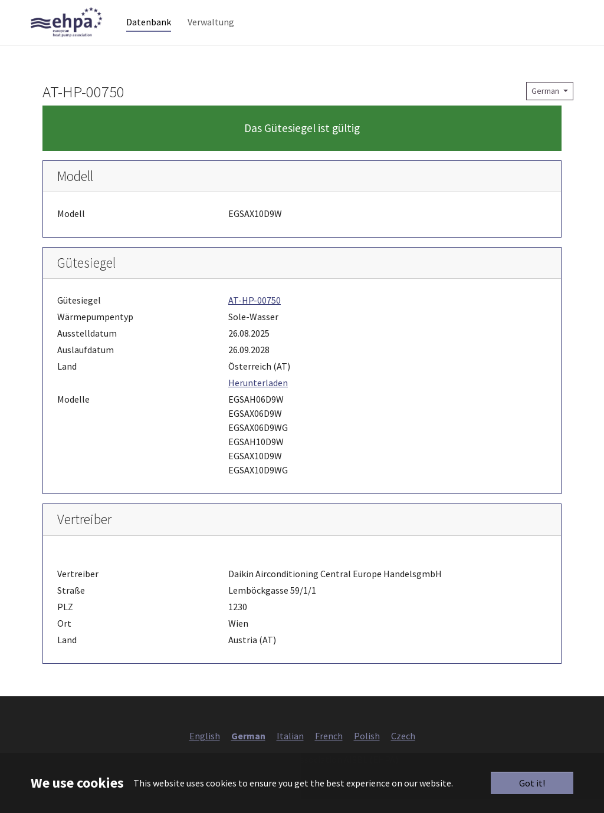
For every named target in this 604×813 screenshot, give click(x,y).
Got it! (532, 783)
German (546, 105)
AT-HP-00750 (254, 315)
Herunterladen (258, 397)
